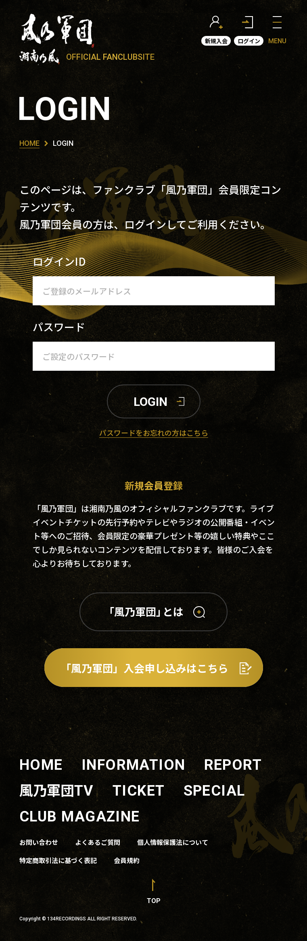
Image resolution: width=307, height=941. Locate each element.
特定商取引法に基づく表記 (58, 860)
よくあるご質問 (97, 842)
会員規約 (127, 860)
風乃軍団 (56, 790)
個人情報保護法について (172, 842)
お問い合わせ (38, 842)
